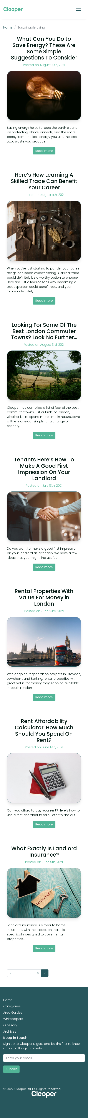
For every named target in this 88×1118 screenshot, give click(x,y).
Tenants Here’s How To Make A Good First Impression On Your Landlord (44, 469)
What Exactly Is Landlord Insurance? (44, 851)
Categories (12, 1006)
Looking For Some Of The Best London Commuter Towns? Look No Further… (44, 331)
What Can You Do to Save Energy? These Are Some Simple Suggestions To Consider (44, 48)
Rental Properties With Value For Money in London (44, 597)
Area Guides (12, 1012)
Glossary (10, 1025)
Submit (11, 1069)
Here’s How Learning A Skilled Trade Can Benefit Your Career (44, 181)
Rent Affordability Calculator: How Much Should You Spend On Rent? (44, 731)
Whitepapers (13, 1019)
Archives (9, 1031)
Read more (44, 151)
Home (8, 27)
